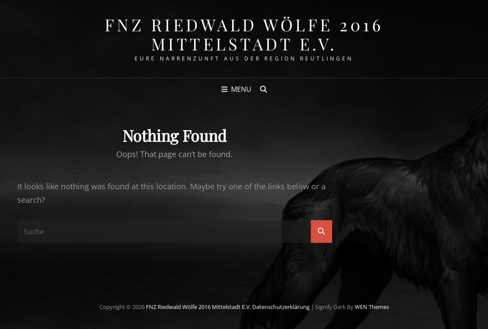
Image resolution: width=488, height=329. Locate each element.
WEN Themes (372, 307)
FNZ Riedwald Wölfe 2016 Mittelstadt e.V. (244, 34)
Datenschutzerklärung (281, 307)
